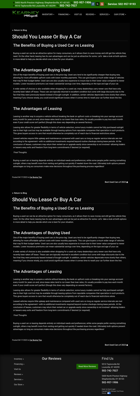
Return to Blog (19, 30)
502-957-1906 (81, 2)
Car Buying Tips (36, 177)
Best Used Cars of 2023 (116, 182)
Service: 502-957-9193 (116, 4)
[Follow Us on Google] (99, 4)
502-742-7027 (67, 5)
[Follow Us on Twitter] (94, 4)
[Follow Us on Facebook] (90, 4)
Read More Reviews (87, 366)
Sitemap (113, 391)
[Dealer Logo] (26, 14)
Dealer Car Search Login (108, 389)
